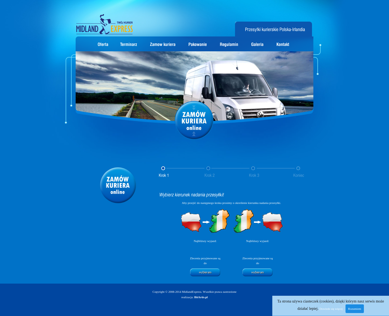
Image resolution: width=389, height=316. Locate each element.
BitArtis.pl (201, 297)
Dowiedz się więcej (331, 308)
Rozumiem (354, 308)
